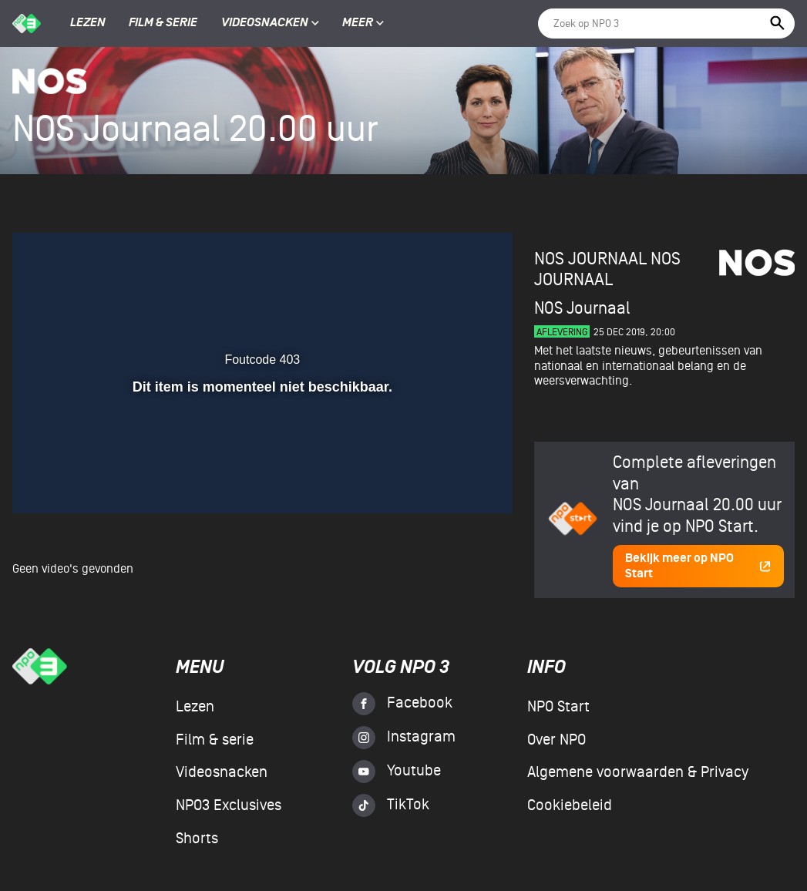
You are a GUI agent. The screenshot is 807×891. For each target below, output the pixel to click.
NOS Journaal (607, 270)
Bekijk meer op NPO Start (698, 565)
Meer (363, 23)
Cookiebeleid (569, 805)
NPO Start (558, 706)
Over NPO (556, 739)
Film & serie (163, 23)
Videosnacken (264, 23)
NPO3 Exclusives (228, 805)
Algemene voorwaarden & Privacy (637, 772)
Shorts (197, 838)
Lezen (88, 23)
